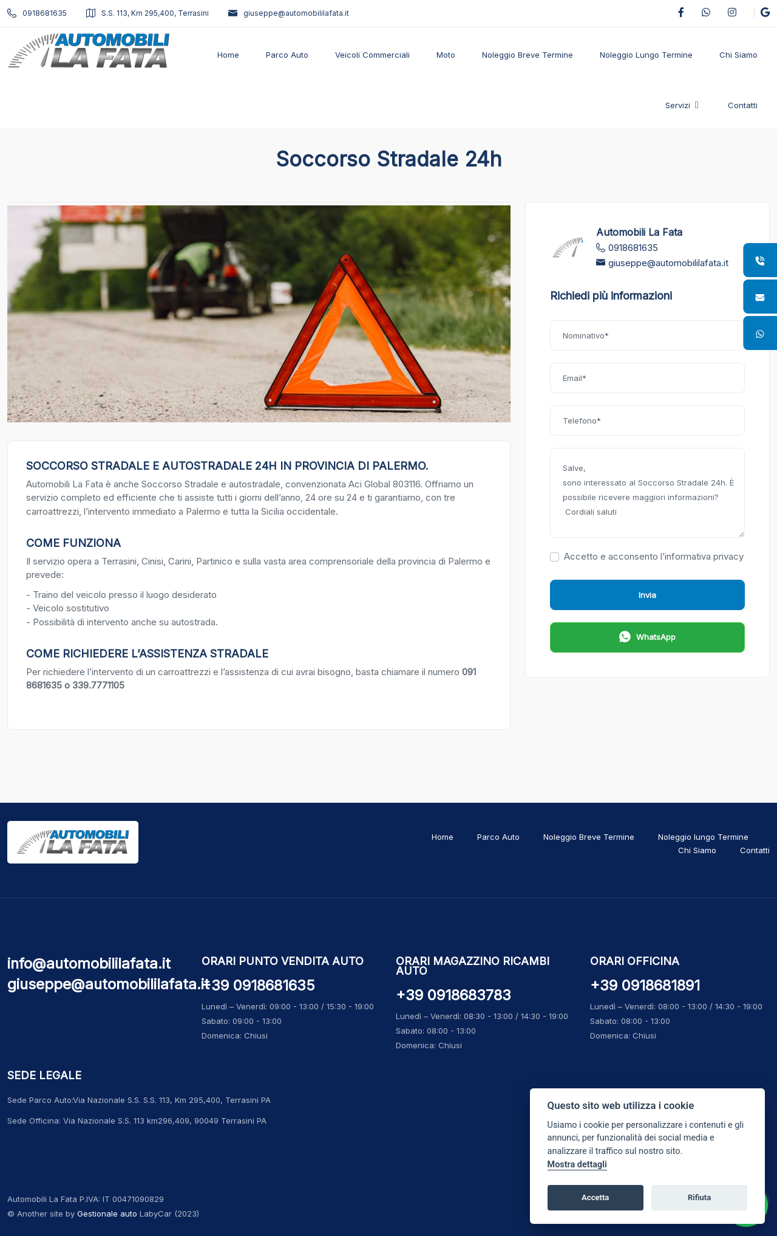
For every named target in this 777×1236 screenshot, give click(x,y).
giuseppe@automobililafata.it (288, 13)
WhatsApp (647, 638)
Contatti (755, 850)
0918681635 (37, 13)
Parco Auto (498, 837)
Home (442, 837)
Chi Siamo (697, 850)
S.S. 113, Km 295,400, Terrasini (147, 13)
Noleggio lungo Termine (703, 837)
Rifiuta (699, 1197)
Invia (647, 595)
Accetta (595, 1197)
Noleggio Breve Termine (588, 837)
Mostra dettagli (577, 1164)
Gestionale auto (107, 1213)
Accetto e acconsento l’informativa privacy (647, 556)
